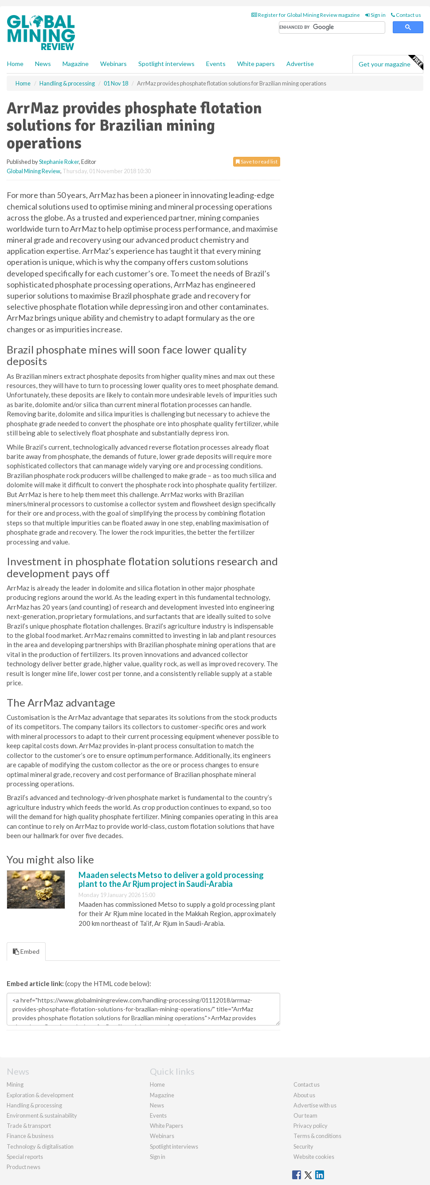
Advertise (300, 63)
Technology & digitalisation (40, 1146)
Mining (15, 1084)
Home (15, 63)
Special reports (25, 1156)
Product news (23, 1166)
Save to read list (257, 161)
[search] (332, 27)
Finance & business (30, 1135)
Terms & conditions (317, 1135)
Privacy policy (310, 1125)
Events (216, 63)
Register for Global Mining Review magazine (305, 15)
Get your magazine (391, 62)
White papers (256, 63)
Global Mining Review (33, 171)
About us (304, 1095)
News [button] (43, 63)
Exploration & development (40, 1095)
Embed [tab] (26, 951)
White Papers (166, 1125)
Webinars (113, 63)
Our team (305, 1115)
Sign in (375, 15)
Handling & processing (34, 1105)
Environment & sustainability (42, 1115)
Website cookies (313, 1156)
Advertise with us (314, 1105)
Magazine (76, 63)
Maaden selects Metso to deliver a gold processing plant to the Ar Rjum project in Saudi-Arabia (171, 879)
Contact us (406, 15)
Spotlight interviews (166, 63)
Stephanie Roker (59, 161)
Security (303, 1146)
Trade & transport (29, 1125)
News (157, 1105)
